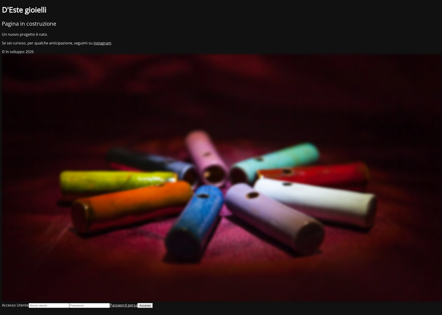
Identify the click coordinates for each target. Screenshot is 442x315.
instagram (102, 43)
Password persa (124, 305)
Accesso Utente (15, 305)
